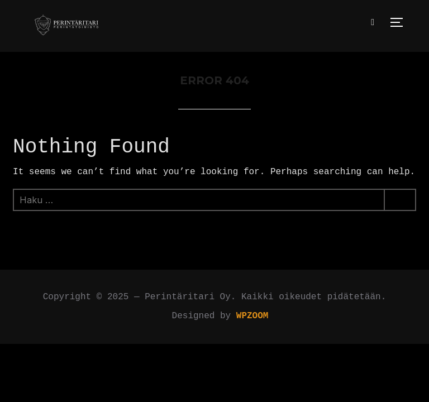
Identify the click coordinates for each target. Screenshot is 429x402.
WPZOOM (252, 316)
